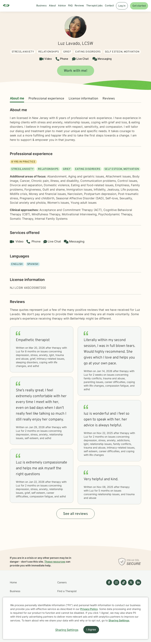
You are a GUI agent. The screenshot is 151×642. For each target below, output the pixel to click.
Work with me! (75, 70)
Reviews (108, 99)
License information (83, 99)
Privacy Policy (89, 608)
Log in (121, 5)
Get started (139, 5)
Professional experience (46, 99)
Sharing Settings (119, 620)
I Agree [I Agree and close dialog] (91, 630)
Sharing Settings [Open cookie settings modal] (66, 630)
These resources (54, 561)
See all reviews (75, 514)
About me (17, 99)
